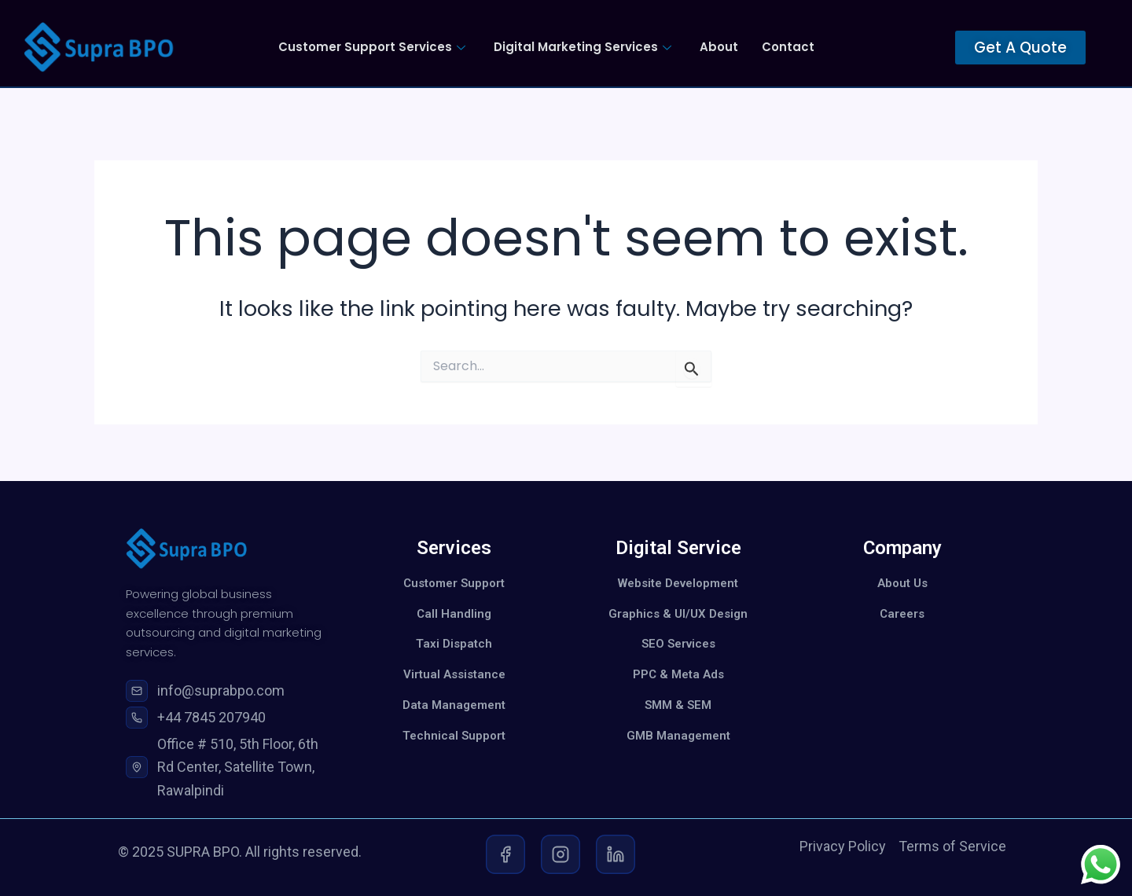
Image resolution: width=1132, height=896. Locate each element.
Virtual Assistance (454, 674)
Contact (788, 47)
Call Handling (454, 614)
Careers (902, 614)
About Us (902, 583)
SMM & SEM (678, 705)
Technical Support (453, 736)
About (719, 47)
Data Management (453, 705)
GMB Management (678, 736)
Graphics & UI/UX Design (678, 614)
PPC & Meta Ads (678, 674)
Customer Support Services (371, 47)
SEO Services (678, 644)
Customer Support (454, 583)
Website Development (678, 583)
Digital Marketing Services (582, 47)
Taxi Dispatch (454, 644)
